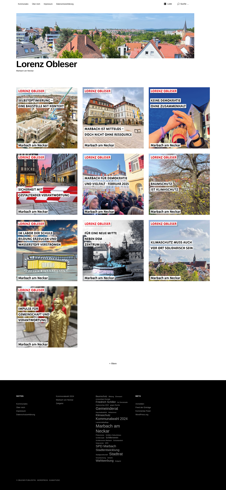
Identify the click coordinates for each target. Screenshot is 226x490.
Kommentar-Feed (143, 411)
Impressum (48, 4)
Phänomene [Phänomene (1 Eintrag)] (100, 435)
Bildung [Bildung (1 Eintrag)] (111, 396)
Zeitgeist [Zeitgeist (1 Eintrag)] (118, 461)
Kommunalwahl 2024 (65, 396)
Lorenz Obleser (46, 64)
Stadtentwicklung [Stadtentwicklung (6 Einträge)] (107, 450)
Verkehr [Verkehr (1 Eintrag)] (110, 458)
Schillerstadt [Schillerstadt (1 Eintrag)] (100, 438)
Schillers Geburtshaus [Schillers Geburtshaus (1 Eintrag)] (113, 435)
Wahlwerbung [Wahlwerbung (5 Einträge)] (104, 460)
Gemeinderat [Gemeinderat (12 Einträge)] (107, 408)
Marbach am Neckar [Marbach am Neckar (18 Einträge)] (108, 428)
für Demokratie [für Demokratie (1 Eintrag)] (122, 402)
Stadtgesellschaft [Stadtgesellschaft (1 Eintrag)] (102, 455)
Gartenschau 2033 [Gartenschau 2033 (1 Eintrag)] (102, 405)
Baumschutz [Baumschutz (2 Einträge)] (101, 396)
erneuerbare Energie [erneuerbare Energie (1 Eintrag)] (103, 399)
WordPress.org (142, 414)
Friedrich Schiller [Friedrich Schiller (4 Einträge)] (106, 401)
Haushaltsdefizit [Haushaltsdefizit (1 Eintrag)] (101, 412)
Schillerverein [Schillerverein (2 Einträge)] (112, 437)
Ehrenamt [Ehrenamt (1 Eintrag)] (118, 396)
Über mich (36, 4)
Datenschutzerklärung (65, 4)
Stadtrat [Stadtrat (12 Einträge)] (116, 454)
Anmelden (140, 404)
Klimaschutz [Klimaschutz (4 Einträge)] (103, 415)
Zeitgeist (59, 403)
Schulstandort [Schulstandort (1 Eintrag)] (118, 440)
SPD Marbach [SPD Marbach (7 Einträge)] (106, 446)
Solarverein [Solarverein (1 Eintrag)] (100, 443)
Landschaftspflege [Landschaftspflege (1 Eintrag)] (102, 422)
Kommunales (23, 4)
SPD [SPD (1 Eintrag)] (106, 443)
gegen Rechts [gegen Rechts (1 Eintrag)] (115, 405)
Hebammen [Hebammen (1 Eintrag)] (112, 412)
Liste (169, 4)
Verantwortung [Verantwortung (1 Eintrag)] (101, 458)
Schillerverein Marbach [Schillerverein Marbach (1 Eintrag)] (104, 440)
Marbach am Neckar (64, 400)
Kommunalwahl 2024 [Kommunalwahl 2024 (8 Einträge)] (112, 419)
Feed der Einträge (143, 407)
